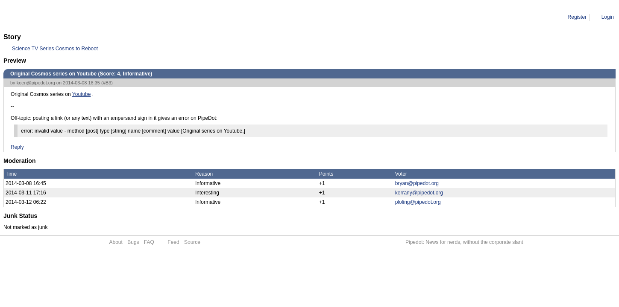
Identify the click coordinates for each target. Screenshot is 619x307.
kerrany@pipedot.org (419, 193)
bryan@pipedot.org (417, 183)
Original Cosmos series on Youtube (104, 17)
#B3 (107, 82)
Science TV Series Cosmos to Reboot (55, 49)
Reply (17, 147)
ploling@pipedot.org (418, 202)
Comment (47, 17)
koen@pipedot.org (36, 82)
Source (192, 242)
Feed (173, 242)
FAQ (149, 242)
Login (607, 17)
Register (577, 17)
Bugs (133, 242)
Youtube (81, 94)
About (116, 242)
